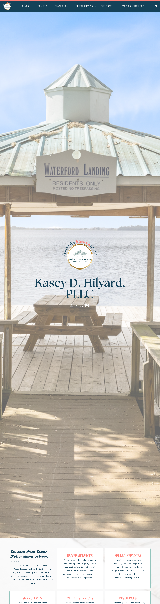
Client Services (86, 6)
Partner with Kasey (133, 6)
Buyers (27, 6)
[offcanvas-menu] (156, 6)
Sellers (44, 6)
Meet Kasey (109, 6)
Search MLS (63, 6)
